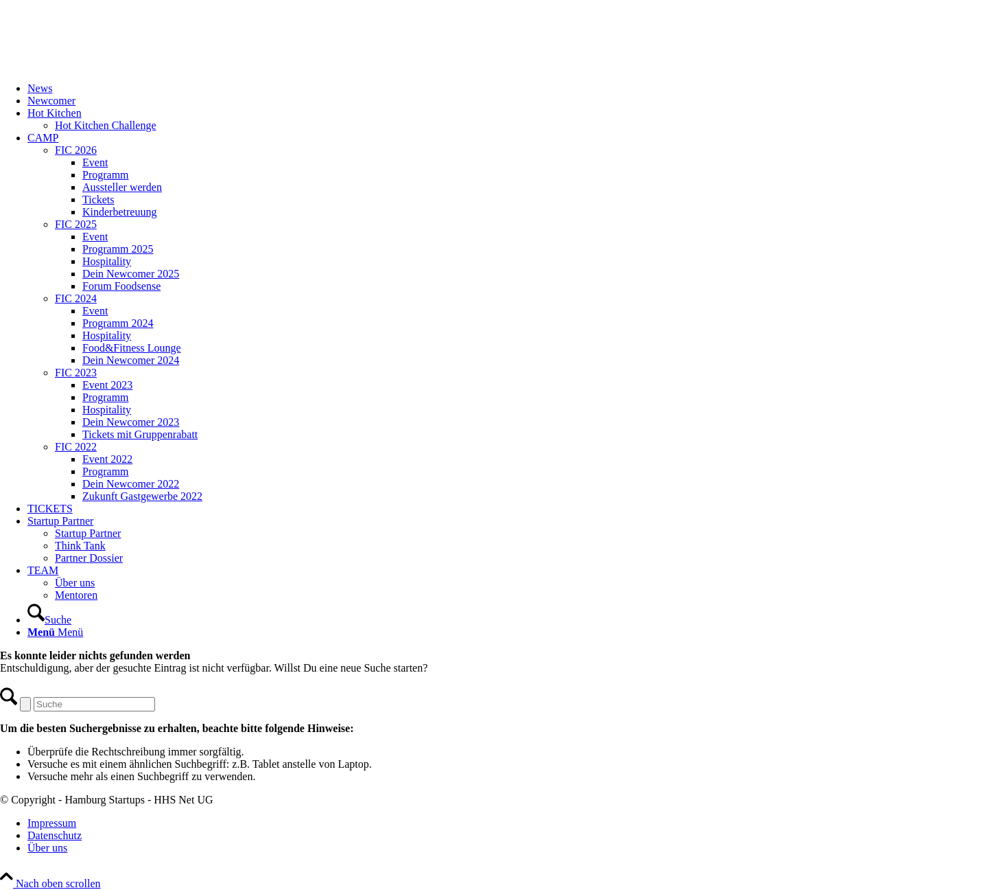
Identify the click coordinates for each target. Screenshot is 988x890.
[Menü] (55, 632)
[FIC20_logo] (103, 65)
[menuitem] (507, 88)
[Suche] (49, 620)
